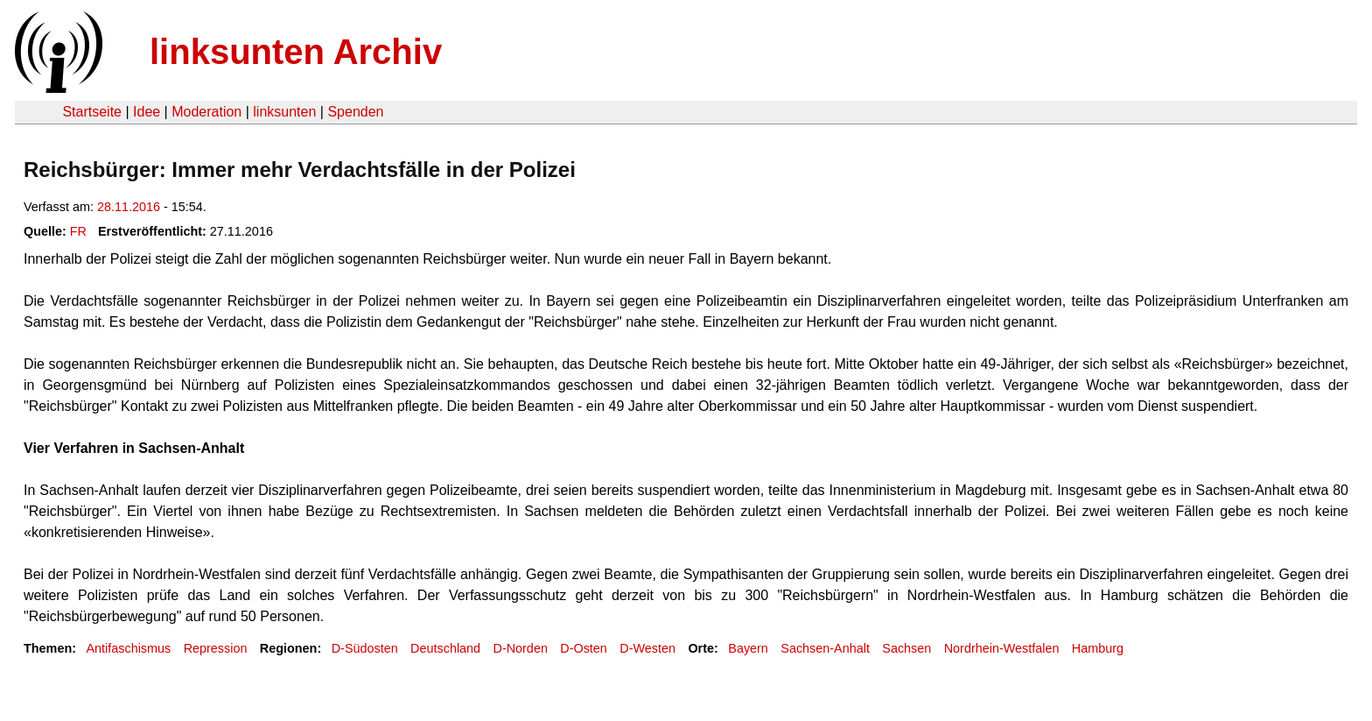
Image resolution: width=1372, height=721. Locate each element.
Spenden (355, 111)
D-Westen (648, 648)
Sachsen (906, 648)
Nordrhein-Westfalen (1002, 648)
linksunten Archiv (296, 51)
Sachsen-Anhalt (825, 648)
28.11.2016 (128, 207)
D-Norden (521, 648)
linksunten (284, 111)
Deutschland (445, 648)
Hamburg (1098, 648)
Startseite (92, 111)
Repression (216, 648)
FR (78, 231)
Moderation (207, 111)
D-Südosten (365, 648)
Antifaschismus (128, 648)
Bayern (748, 648)
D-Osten (583, 648)
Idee (146, 111)
